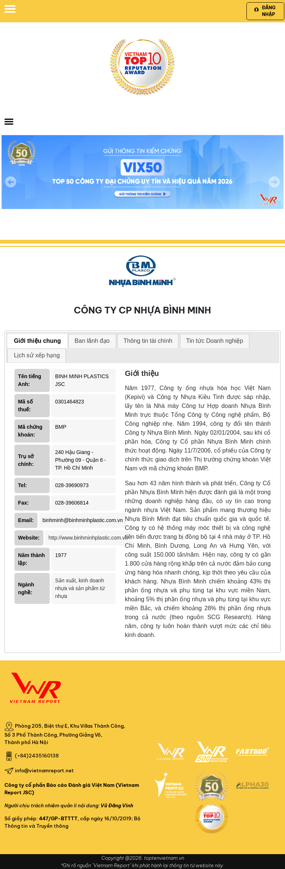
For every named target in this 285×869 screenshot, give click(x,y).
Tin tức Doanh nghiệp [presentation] (214, 341)
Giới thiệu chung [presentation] (37, 341)
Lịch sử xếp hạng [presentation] (37, 355)
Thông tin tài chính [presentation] (148, 341)
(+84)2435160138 (37, 756)
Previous (10, 181)
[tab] (37, 341)
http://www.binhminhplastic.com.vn (88, 538)
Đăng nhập (264, 11)
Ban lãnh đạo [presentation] (92, 341)
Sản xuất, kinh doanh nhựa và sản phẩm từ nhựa (80, 588)
